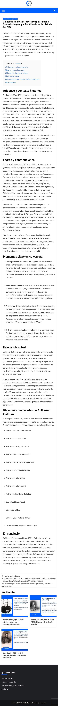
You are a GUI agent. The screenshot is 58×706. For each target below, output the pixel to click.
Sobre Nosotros (6, 678)
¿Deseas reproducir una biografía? (13, 685)
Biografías (14, 19)
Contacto (4, 689)
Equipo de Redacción (8, 682)
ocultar (18, 63)
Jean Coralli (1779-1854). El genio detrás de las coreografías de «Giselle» (14, 655)
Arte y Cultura (7, 19)
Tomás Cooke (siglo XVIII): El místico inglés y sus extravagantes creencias (13, 622)
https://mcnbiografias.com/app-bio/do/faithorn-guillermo (22, 584)
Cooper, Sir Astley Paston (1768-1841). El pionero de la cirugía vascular (42, 622)
